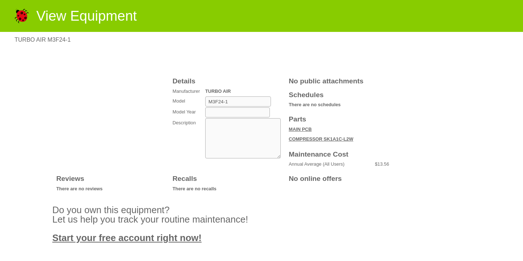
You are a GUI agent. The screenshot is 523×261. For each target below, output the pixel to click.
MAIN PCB (300, 129)
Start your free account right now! (127, 238)
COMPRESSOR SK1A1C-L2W (321, 139)
